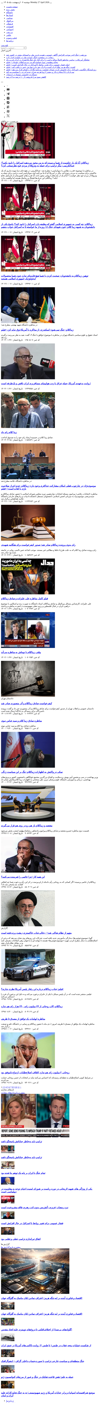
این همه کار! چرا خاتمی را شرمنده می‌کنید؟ (23, 877)
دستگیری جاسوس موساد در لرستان (21, 74)
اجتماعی (9, 29)
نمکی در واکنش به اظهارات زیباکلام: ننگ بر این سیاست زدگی (32, 772)
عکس (8, 35)
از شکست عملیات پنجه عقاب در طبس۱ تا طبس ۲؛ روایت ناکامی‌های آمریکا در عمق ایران (46, 1345)
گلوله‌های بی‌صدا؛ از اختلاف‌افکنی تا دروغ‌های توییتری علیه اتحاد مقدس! (36, 1329)
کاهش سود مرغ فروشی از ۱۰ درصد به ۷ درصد (26, 77)
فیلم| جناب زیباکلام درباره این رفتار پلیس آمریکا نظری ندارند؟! (32, 989)
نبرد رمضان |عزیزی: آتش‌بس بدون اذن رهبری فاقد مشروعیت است (34, 1207)
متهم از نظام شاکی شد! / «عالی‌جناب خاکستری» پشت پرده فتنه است (36, 933)
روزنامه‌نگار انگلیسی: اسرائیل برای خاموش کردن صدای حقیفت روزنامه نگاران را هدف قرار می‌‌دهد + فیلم (51, 70)
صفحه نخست (12, 7)
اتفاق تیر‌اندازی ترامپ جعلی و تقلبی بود (20, 1239)
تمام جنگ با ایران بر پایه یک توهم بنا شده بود (23, 1173)
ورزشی (9, 32)
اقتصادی (9, 27)
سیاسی (9, 18)
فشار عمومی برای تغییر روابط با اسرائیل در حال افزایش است (32, 1223)
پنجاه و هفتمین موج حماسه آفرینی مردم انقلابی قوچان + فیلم (32, 62)
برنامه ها (10, 41)
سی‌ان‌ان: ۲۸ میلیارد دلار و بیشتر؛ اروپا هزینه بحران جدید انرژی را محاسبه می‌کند (40, 72)
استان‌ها (9, 15)
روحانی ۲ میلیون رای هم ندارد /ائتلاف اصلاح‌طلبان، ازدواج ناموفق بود (35, 1072)
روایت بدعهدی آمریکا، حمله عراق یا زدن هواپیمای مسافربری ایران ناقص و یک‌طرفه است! (46, 383)
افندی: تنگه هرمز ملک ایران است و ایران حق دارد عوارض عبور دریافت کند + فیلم (40, 67)
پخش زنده (10, 10)
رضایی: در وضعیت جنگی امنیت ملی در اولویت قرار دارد (30, 57)
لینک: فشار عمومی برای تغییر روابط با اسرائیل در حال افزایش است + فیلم (37, 65)
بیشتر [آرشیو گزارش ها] (12, 1247)
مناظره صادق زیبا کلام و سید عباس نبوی (21, 720)
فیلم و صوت (11, 38)
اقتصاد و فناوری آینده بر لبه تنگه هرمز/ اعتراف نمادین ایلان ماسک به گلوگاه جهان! (41, 1298)
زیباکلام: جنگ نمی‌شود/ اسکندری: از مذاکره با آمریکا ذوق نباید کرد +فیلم (37, 329)
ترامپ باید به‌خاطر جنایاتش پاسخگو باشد (21, 1141)
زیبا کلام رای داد (9, 432)
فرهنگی (9, 24)
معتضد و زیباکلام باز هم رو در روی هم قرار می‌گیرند (26, 825)
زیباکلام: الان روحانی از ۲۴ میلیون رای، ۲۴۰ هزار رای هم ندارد (32, 1006)
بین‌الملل (9, 21)
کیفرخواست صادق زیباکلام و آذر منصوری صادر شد (26, 703)
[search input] (12, 48)
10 (16, 1087)
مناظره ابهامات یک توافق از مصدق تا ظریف (23, 1019)
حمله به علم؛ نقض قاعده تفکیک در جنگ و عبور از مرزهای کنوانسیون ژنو (37, 1377)
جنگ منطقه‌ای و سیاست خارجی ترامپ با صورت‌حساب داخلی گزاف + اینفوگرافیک (42, 1361)
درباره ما (10, 1401)
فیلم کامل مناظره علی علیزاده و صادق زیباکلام (24, 598)
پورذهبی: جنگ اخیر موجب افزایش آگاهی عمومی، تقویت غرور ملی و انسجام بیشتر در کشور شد (46, 55)
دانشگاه (9, 12)
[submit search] (25, 48)
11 (18, 1087)
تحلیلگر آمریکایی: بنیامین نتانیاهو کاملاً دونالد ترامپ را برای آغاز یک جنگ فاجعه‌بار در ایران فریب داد (47, 60)
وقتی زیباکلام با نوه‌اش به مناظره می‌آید (21, 652)
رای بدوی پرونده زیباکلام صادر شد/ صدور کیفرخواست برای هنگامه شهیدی (38, 545)
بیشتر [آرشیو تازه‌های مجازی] (14, 1093)
